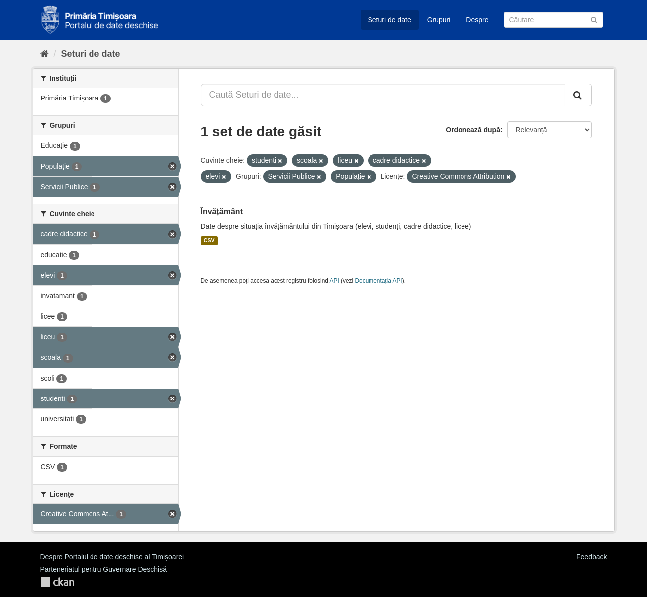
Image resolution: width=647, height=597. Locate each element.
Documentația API (378, 280)
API (334, 280)
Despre (477, 20)
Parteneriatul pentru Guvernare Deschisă (103, 569)
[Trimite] (594, 19)
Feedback (591, 557)
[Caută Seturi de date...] (383, 95)
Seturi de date (389, 20)
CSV (209, 241)
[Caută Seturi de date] (553, 20)
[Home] (44, 54)
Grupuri (439, 20)
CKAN (57, 582)
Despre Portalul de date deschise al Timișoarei (112, 557)
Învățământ (222, 211)
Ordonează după (473, 130)
